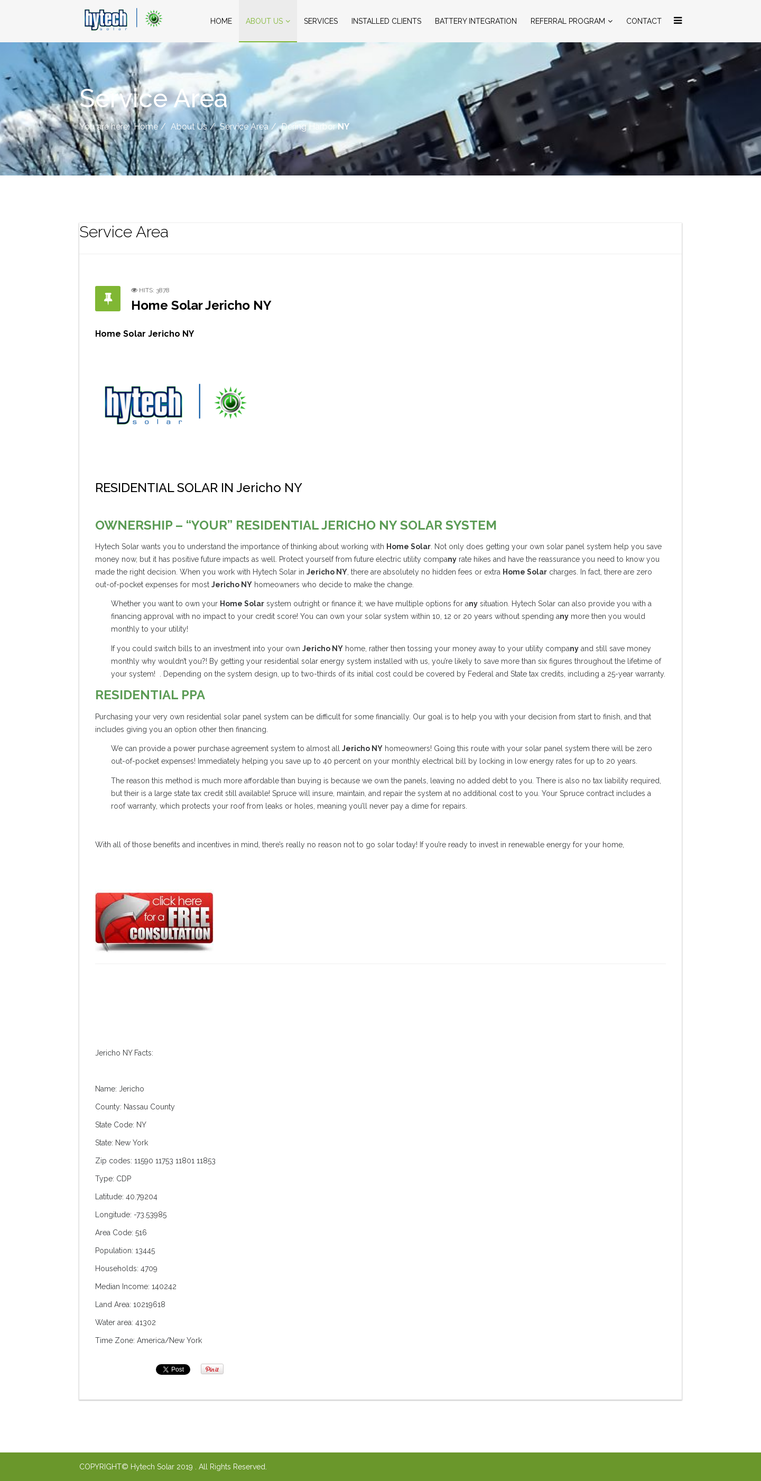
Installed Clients (386, 21)
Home (221, 21)
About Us (264, 21)
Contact (644, 21)
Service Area (244, 127)
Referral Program (568, 21)
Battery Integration (476, 21)
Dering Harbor (315, 127)
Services (321, 21)
